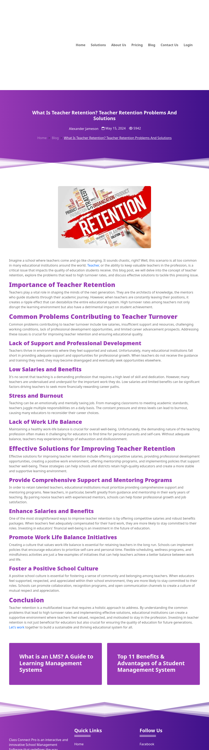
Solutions (98, 45)
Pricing (137, 45)
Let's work (16, 627)
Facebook (147, 744)
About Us (118, 45)
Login (188, 45)
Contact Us (169, 45)
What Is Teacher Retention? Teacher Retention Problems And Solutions (118, 138)
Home (80, 45)
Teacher (93, 265)
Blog (151, 45)
